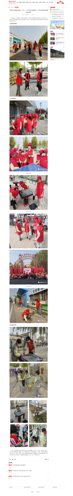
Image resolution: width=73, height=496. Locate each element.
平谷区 (17, 7)
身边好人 (37, 2)
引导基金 (43, 2)
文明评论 (40, 2)
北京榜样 (33, 2)
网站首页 (32, 491)
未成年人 (30, 2)
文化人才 (47, 2)
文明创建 (20, 2)
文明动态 (12, 7)
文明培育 (26, 2)
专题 (49, 2)
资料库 (52, 2)
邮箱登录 (38, 491)
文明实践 (23, 2)
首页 (17, 2)
